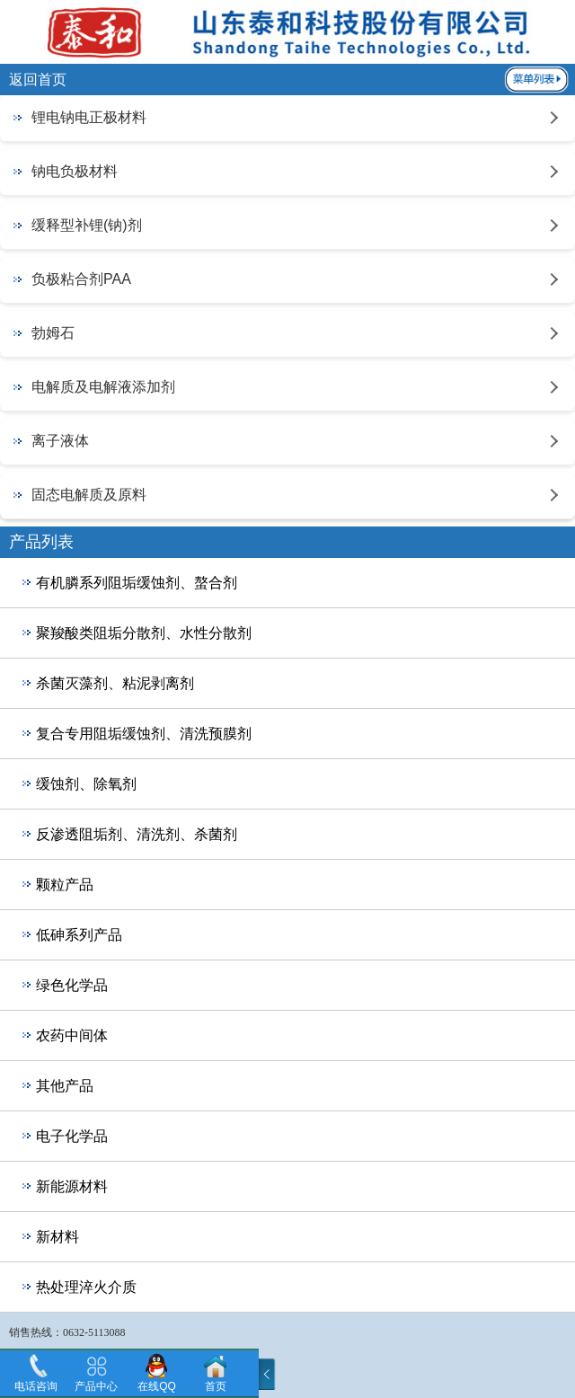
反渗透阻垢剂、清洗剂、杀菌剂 (136, 834)
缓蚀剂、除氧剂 (86, 784)
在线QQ (156, 1386)
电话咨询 (36, 1386)
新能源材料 (72, 1186)
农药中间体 (72, 1035)
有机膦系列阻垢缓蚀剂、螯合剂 (136, 582)
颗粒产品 (64, 884)
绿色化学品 (72, 985)
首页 (215, 1386)
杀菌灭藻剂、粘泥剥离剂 (115, 683)
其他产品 (64, 1085)
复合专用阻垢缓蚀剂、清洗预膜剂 (144, 733)
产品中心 (96, 1386)
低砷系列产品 (79, 934)
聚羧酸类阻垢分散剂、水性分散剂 (144, 633)
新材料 (57, 1236)
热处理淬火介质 (86, 1287)
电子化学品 (72, 1136)
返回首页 (37, 79)
